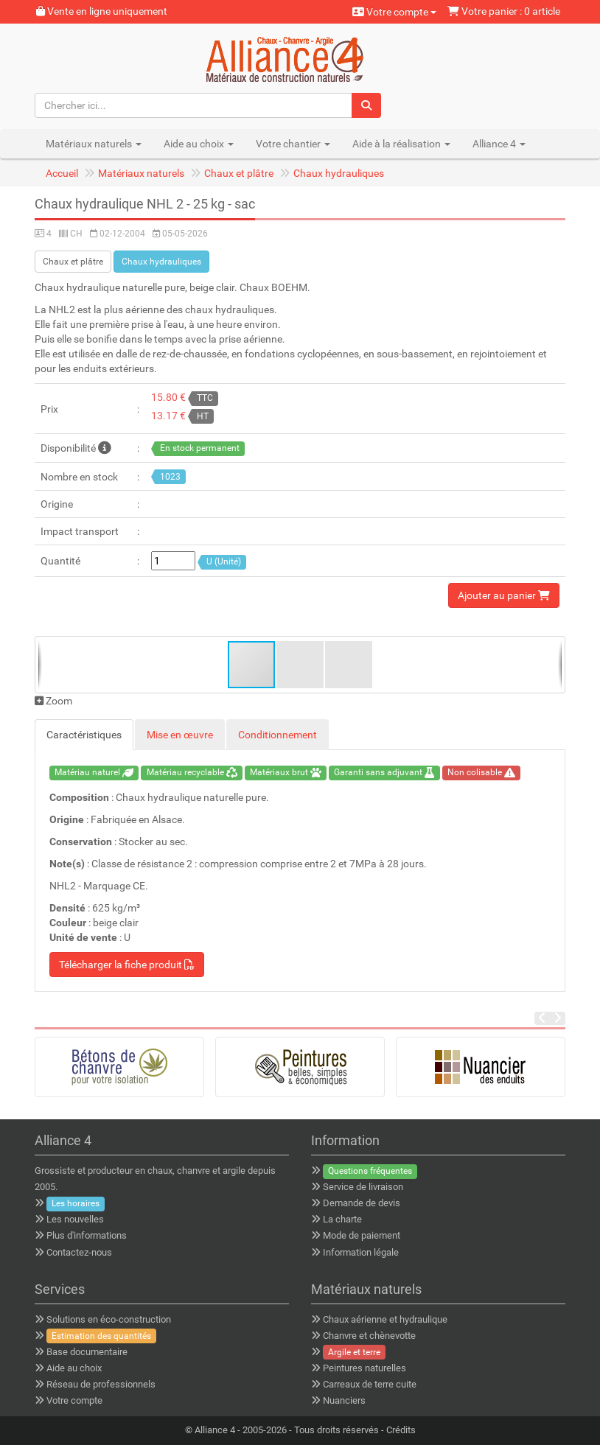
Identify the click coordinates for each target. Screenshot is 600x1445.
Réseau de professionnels (101, 1384)
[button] (300, 665)
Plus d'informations (86, 1235)
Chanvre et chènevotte (369, 1335)
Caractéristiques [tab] (84, 735)
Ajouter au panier (504, 595)
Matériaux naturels (141, 173)
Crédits (401, 1429)
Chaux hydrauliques (338, 173)
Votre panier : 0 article (503, 11)
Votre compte (394, 12)
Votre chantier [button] (293, 144)
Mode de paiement (361, 1235)
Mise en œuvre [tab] (180, 735)
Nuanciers (344, 1400)
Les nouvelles (75, 1219)
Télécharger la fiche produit (127, 964)
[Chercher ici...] (194, 105)
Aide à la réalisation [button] (401, 144)
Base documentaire (87, 1351)
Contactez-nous (79, 1252)
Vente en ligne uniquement (101, 11)
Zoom (53, 701)
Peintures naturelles (364, 1368)
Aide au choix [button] (199, 144)
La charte (342, 1219)
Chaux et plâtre (238, 173)
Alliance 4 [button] (499, 144)
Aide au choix (74, 1368)
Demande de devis (361, 1202)
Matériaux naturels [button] (94, 144)
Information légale (361, 1252)
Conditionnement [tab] (277, 735)
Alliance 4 (215, 1429)
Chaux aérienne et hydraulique (385, 1319)
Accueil (62, 173)
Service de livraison (363, 1186)
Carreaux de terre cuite (369, 1384)
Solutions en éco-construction (108, 1319)
